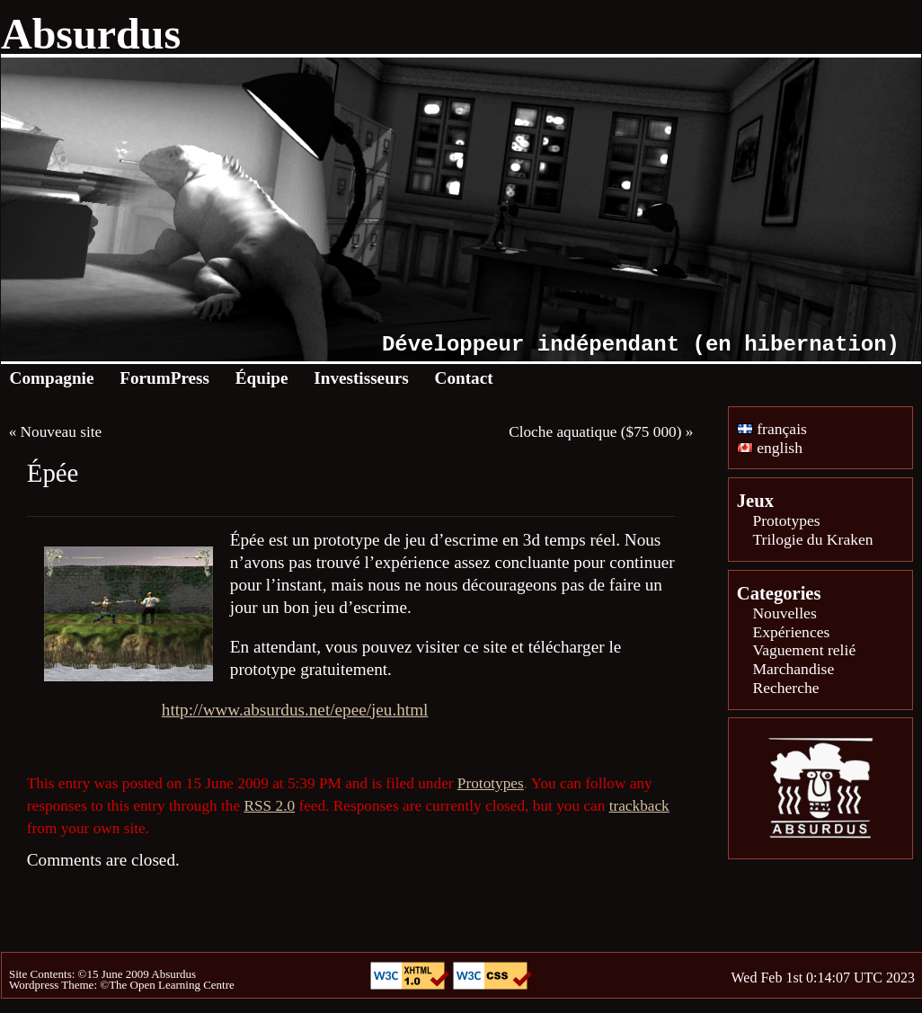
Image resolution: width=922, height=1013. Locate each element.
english (769, 448)
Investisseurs (361, 378)
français (772, 429)
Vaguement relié (804, 650)
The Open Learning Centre (172, 984)
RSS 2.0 (269, 805)
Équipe (261, 378)
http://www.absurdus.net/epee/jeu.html (295, 709)
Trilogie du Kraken (812, 539)
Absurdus (91, 34)
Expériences (790, 632)
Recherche (785, 688)
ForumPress (164, 378)
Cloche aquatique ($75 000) (595, 431)
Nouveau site (61, 431)
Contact (464, 378)
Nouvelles (784, 613)
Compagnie (52, 378)
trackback (639, 805)
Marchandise (793, 669)
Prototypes (490, 783)
